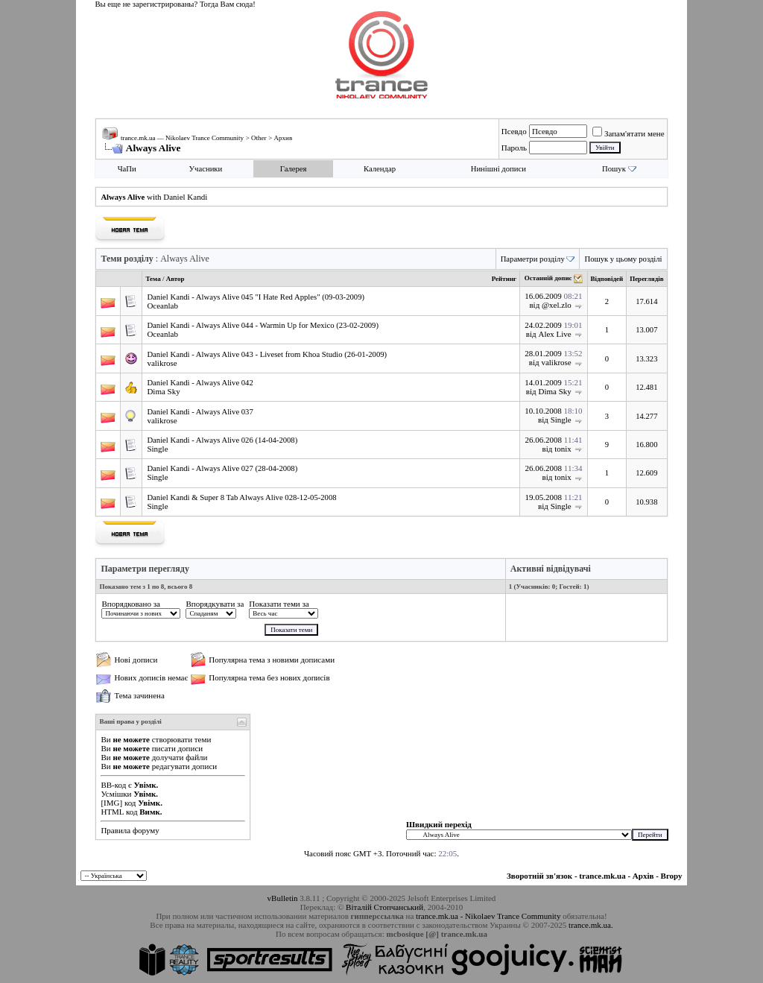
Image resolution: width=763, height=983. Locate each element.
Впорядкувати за (215, 603)
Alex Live (554, 333)
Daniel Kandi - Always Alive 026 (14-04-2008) (222, 440)
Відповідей (607, 278)
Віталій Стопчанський (384, 907)
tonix (563, 448)
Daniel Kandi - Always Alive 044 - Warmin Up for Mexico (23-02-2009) (263, 325)
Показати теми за (278, 603)
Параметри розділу (533, 259)
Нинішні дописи (498, 169)
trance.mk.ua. (591, 924)
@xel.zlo (557, 304)
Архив (283, 138)
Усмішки (116, 793)
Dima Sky (163, 391)
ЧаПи (127, 169)
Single (561, 419)
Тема (152, 278)
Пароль (514, 147)
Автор (175, 278)
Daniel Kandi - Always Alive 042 (200, 383)
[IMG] (111, 802)
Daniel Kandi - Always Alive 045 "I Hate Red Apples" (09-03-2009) (255, 297)
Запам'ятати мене (628, 133)
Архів (643, 875)
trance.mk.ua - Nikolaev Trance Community (488, 915)
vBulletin (282, 898)
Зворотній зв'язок (539, 875)
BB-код (113, 784)
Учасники (206, 169)
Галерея (293, 169)
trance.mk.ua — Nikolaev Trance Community (182, 138)
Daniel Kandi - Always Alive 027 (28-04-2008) (222, 468)
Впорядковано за (130, 603)
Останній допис (548, 278)
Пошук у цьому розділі (623, 259)
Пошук (614, 169)
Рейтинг (504, 278)
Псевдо (514, 131)
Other (259, 138)
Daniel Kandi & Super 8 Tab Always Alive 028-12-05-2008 (241, 497)
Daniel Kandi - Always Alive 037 (200, 412)
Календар (380, 169)
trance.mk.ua (602, 875)
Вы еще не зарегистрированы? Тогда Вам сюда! (175, 4)
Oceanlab (162, 305)
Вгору (672, 875)
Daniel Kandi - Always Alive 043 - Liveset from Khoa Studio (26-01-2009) (267, 354)
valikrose (162, 362)
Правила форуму (130, 830)
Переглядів (646, 278)
